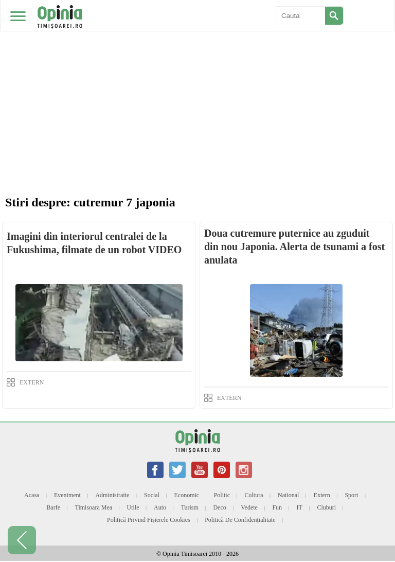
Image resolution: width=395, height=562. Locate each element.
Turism (190, 507)
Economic (186, 495)
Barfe (53, 507)
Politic (222, 495)
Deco (219, 507)
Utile (133, 507)
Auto (160, 507)
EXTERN (32, 382)
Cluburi (326, 507)
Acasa (31, 495)
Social (151, 495)
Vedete (249, 507)
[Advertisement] (197, 77)
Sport (351, 495)
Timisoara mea (94, 507)
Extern (322, 495)
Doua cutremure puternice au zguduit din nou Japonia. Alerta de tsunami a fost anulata (294, 246)
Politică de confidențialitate (240, 519)
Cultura (254, 495)
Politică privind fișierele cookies (148, 519)
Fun (277, 507)
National (288, 495)
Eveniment (67, 495)
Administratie (112, 495)
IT (299, 507)
